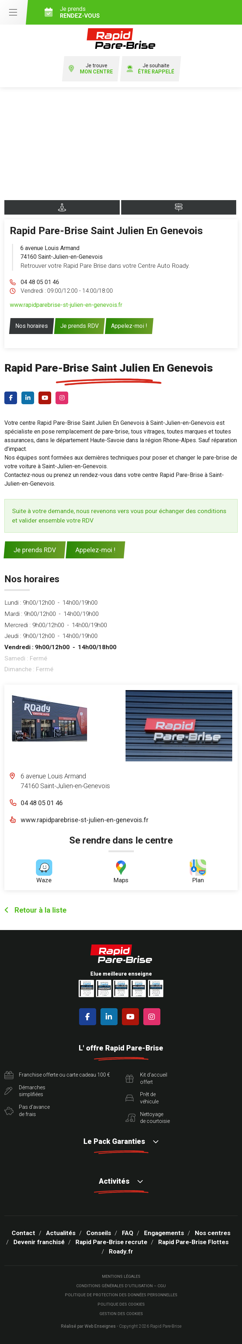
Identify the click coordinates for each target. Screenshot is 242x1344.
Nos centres (212, 1233)
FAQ (127, 1233)
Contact (23, 1233)
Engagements (164, 1233)
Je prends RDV (79, 325)
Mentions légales (121, 1276)
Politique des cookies (121, 1304)
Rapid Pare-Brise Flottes (193, 1242)
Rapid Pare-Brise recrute (111, 1242)
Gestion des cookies (121, 1313)
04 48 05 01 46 (40, 282)
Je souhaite (150, 69)
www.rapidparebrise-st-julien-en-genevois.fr (66, 304)
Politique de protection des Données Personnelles (121, 1295)
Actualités (60, 1233)
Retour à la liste (35, 910)
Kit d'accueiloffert (146, 1078)
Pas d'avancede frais (27, 1110)
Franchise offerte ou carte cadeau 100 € (57, 1075)
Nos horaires (31, 325)
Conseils (98, 1233)
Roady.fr (121, 1251)
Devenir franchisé (39, 1242)
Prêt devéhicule (142, 1097)
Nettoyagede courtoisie (148, 1117)
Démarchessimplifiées (24, 1091)
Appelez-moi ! (129, 325)
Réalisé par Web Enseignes (88, 1326)
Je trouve (91, 69)
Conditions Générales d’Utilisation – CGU (121, 1286)
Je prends (141, 12)
